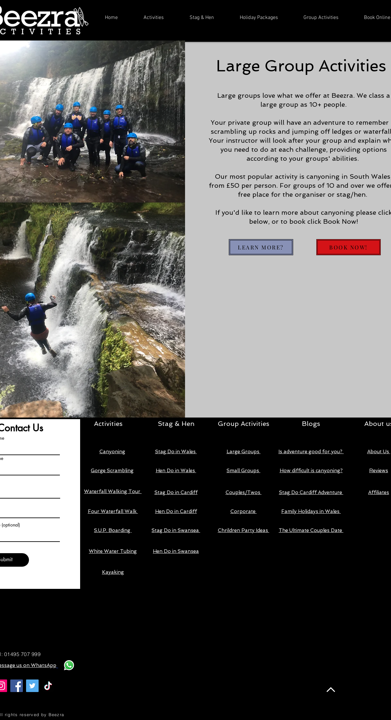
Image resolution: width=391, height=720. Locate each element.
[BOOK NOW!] (348, 247)
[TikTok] (48, 686)
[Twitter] (32, 686)
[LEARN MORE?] (261, 247)
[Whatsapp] (69, 665)
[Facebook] (16, 686)
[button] (153, 18)
